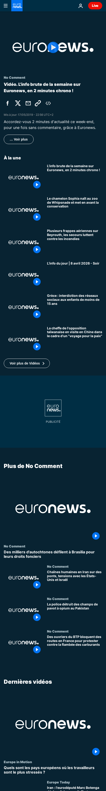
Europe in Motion (18, 762)
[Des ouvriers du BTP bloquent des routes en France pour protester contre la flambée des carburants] (74, 645)
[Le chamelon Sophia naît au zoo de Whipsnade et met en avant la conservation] (74, 210)
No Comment (14, 546)
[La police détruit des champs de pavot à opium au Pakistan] (74, 612)
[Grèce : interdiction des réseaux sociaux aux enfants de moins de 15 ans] (74, 307)
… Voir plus (19, 139)
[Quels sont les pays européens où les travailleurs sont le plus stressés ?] (53, 770)
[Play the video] (53, 47)
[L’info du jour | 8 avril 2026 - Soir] (74, 274)
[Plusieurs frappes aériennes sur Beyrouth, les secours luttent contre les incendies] (74, 242)
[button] (27, 363)
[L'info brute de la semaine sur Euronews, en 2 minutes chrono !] (74, 177)
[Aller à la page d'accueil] (17, 5)
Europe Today (58, 782)
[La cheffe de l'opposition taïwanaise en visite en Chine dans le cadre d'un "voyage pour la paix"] (74, 339)
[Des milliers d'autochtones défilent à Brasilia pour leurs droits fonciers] (53, 554)
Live (95, 6)
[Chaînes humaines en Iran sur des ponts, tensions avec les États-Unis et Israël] (74, 580)
